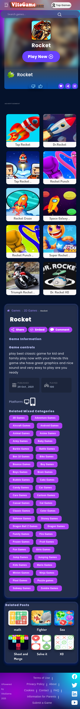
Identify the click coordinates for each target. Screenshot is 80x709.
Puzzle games (45, 580)
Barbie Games (21, 449)
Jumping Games (47, 557)
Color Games (47, 511)
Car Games (45, 487)
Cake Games (47, 480)
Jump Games (20, 557)
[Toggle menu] (6, 5)
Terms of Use (41, 677)
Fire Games (46, 534)
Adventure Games (45, 418)
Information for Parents (41, 696)
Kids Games (20, 565)
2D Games (30, 310)
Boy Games (47, 464)
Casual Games (21, 503)
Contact (44, 690)
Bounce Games (21, 464)
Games (16, 310)
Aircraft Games (21, 425)
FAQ (56, 690)
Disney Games (49, 518)
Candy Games (21, 487)
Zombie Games (49, 588)
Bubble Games (21, 480)
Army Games (20, 441)
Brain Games (45, 472)
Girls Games (43, 549)
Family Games (21, 534)
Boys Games (20, 472)
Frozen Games (21, 541)
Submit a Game (42, 702)
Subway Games (22, 588)
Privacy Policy (35, 684)
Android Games (50, 425)
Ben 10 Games (21, 456)
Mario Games (44, 565)
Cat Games (46, 503)
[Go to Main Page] (26, 5)
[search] (40, 14)
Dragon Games (56, 526)
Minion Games (21, 572)
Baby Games (45, 441)
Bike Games (47, 456)
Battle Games (47, 449)
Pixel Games (20, 580)
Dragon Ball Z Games (25, 526)
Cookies (29, 690)
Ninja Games (47, 572)
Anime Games (48, 433)
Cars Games (20, 495)
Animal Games (21, 433)
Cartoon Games (46, 495)
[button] (59, 14)
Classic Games (21, 511)
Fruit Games (47, 541)
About (53, 684)
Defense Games (22, 518)
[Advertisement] (42, 95)
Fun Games (19, 549)
